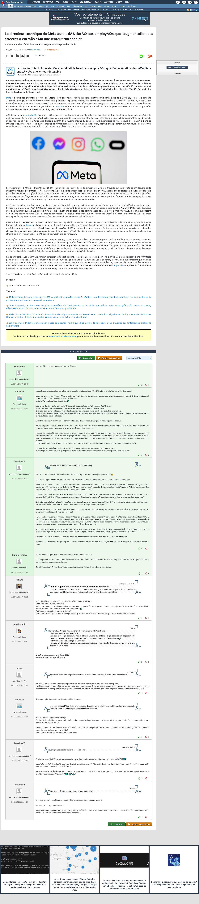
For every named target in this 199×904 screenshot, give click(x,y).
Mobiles (122, 6)
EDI (85, 6)
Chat (74, 2)
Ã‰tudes (108, 2)
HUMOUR (139, 10)
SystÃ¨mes (132, 6)
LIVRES (76, 10)
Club (127, 2)
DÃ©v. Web (77, 6)
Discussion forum (177, 67)
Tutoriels (48, 2)
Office (114, 6)
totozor (19, 668)
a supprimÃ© (30, 115)
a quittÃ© (119, 265)
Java (68, 6)
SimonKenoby (19, 555)
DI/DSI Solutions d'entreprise (25, 6)
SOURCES (106, 10)
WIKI (125, 10)
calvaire (19, 391)
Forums (36, 2)
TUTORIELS (48, 10)
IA (47, 6)
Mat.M (19, 580)
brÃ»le (29, 225)
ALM (52, 6)
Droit (119, 2)
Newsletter (85, 2)
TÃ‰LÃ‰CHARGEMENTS (91, 10)
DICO (131, 10)
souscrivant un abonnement (62, 336)
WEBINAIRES (66, 10)
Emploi (97, 2)
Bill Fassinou (35, 50)
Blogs (65, 2)
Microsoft (60, 6)
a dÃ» (61, 106)
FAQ (58, 2)
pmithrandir (19, 624)
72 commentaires (51, 50)
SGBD (106, 6)
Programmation (96, 6)
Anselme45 (19, 461)
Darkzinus (19, 366)
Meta (8, 98)
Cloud (41, 6)
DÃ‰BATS (117, 10)
